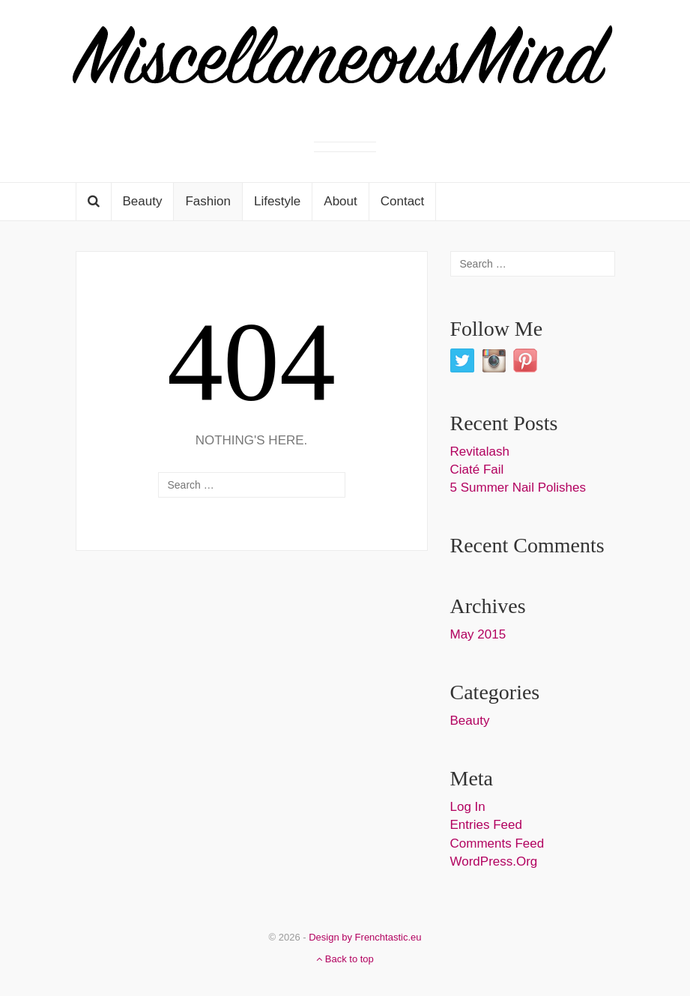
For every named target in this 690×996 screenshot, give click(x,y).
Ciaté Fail (477, 469)
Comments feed (497, 843)
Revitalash (479, 451)
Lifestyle (277, 201)
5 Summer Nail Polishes (518, 487)
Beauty (143, 201)
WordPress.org (494, 861)
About (340, 201)
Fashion (207, 201)
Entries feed (486, 825)
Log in (467, 807)
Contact (403, 201)
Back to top (345, 959)
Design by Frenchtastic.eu (365, 937)
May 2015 (478, 634)
